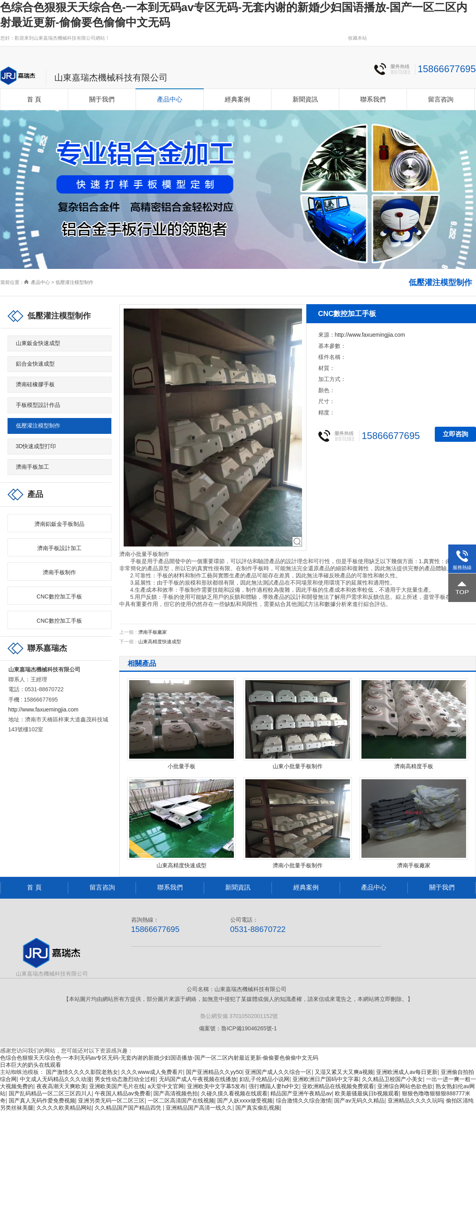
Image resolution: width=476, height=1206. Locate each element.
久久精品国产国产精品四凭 (129, 1107)
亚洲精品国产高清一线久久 (199, 1107)
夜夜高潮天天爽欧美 (61, 1086)
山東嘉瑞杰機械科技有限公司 (111, 77)
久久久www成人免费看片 (152, 1072)
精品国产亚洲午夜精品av (301, 1093)
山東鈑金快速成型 (38, 343)
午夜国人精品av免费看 (123, 1093)
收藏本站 (357, 38)
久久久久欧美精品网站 (64, 1107)
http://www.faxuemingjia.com (43, 709)
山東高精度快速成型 (159, 641)
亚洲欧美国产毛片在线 (117, 1086)
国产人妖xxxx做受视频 (245, 1100)
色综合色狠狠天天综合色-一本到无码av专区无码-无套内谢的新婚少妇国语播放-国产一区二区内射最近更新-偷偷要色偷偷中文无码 (159, 1058)
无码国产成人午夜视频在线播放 (198, 1079)
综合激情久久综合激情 (303, 1100)
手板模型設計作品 (38, 405)
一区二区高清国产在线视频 (181, 1100)
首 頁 (34, 99)
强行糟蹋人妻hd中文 (274, 1086)
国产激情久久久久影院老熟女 (82, 1072)
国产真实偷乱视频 (257, 1107)
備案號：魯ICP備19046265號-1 (238, 1028)
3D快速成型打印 (36, 446)
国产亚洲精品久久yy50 (214, 1072)
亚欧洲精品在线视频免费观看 (338, 1086)
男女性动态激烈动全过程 (125, 1079)
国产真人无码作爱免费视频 (42, 1100)
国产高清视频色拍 (175, 1093)
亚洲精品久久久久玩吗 (415, 1100)
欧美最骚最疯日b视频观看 (367, 1093)
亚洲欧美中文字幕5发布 (216, 1086)
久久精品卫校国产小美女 (392, 1079)
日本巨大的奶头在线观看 (30, 1065)
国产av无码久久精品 (359, 1100)
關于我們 (102, 99)
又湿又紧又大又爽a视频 (344, 1072)
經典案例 (237, 99)
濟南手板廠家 (152, 632)
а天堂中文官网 (166, 1086)
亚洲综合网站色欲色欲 (405, 1086)
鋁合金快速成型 (35, 363)
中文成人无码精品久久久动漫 (56, 1079)
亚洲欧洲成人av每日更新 (407, 1072)
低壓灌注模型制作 (74, 282)
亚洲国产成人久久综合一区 (278, 1072)
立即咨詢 (455, 434)
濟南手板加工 (32, 467)
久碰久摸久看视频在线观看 (234, 1093)
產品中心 (169, 99)
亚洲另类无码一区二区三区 (111, 1100)
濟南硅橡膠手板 (35, 384)
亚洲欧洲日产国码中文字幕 (325, 1079)
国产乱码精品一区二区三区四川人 (50, 1093)
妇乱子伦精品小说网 (264, 1079)
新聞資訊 (305, 99)
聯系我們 (373, 99)
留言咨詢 (440, 99)
